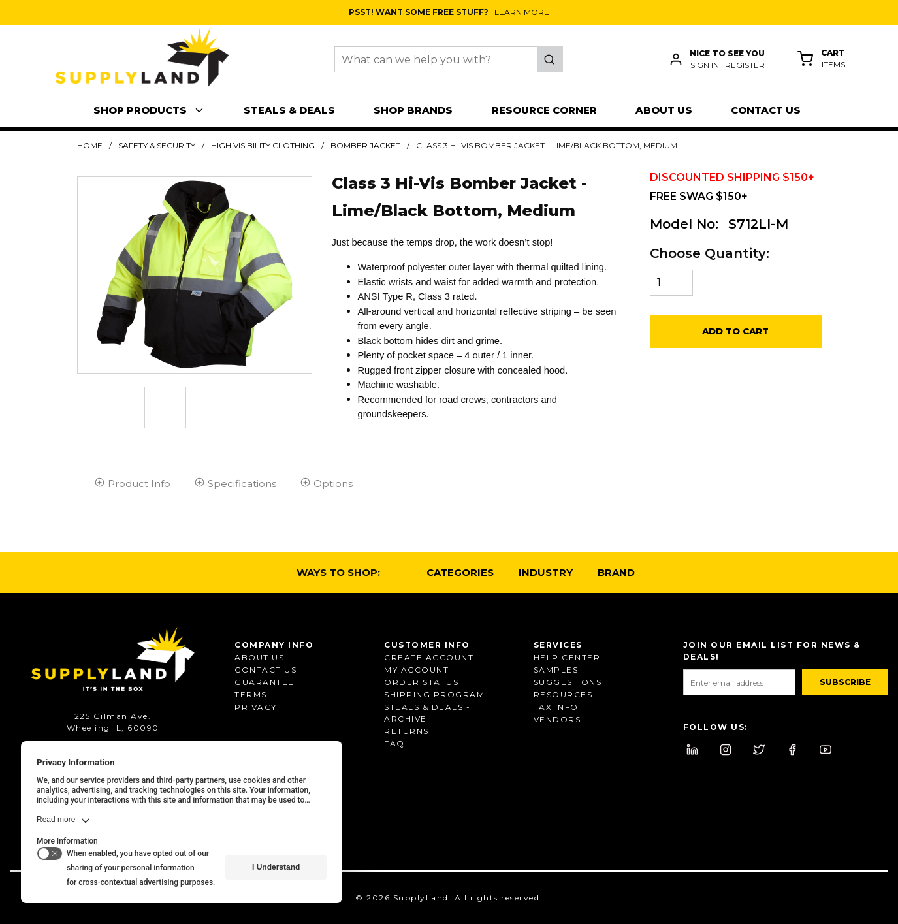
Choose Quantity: (709, 253)
